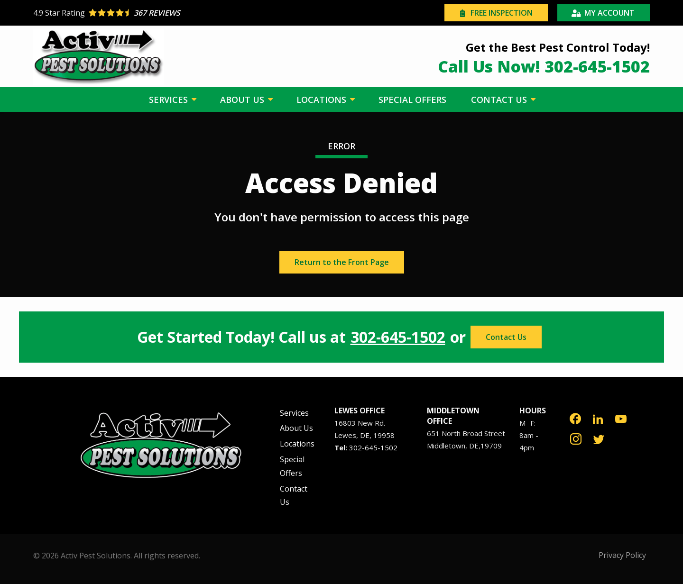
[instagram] (576, 438)
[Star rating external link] (187, 13)
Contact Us (506, 337)
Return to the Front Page (342, 262)
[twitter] (598, 438)
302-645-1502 (398, 337)
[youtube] (621, 418)
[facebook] (575, 418)
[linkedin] (598, 418)
